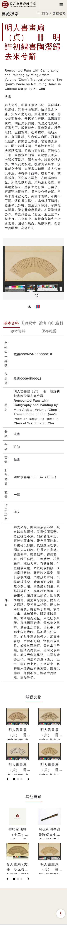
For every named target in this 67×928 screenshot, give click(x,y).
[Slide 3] (21, 779)
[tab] (11, 324)
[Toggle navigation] (61, 5)
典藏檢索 (59, 13)
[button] (29, 306)
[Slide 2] (18, 779)
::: (37, 13)
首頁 (45, 13)
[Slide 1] (14, 779)
